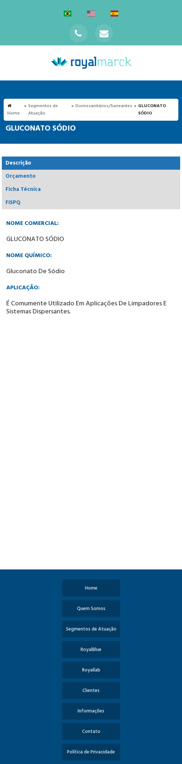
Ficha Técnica (23, 189)
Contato (91, 731)
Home (91, 588)
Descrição (18, 163)
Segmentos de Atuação (91, 629)
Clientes (91, 691)
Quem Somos (91, 609)
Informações (91, 711)
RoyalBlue (91, 650)
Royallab (91, 670)
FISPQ (13, 202)
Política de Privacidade (91, 752)
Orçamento (20, 176)
